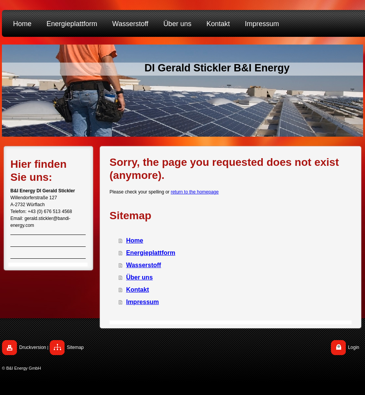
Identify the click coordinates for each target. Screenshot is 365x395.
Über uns (139, 277)
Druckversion (32, 347)
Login (353, 347)
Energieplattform (150, 253)
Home (134, 240)
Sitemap (75, 347)
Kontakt (137, 289)
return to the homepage (195, 192)
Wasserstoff (143, 265)
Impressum (142, 302)
